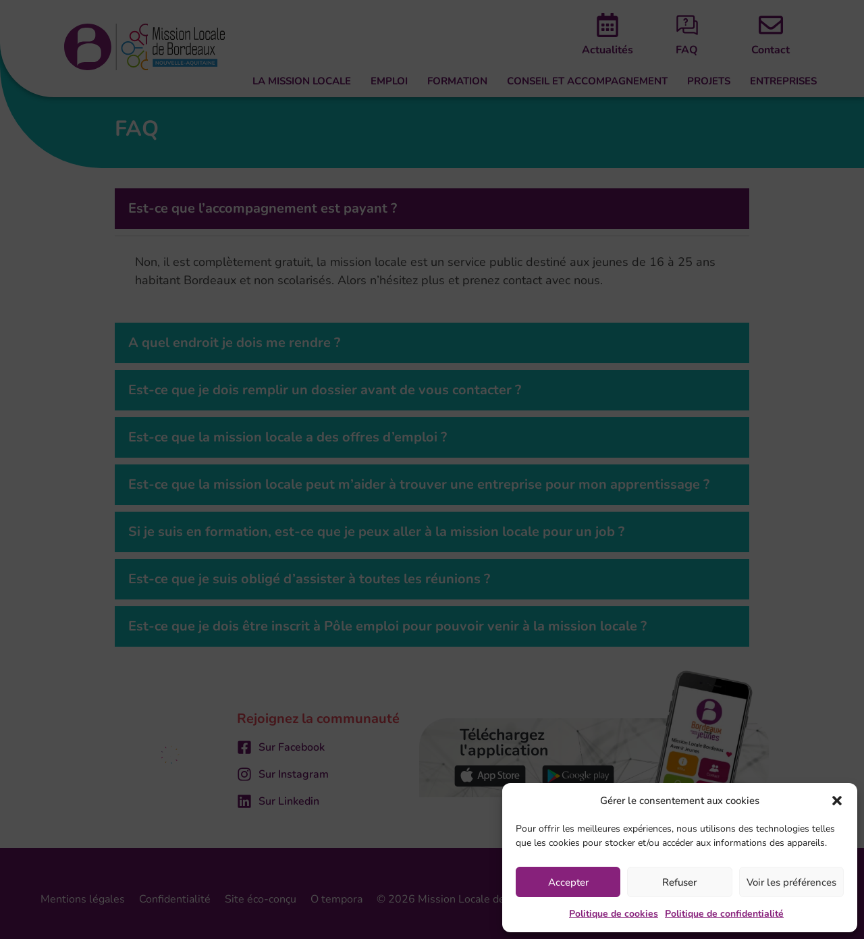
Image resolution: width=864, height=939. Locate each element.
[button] (837, 800)
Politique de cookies (613, 913)
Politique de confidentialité (724, 913)
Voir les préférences (791, 882)
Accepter (568, 882)
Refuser (679, 882)
